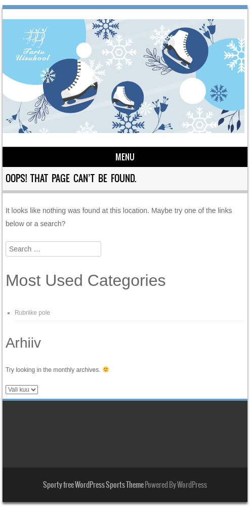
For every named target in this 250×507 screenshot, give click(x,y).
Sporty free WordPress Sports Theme (93, 484)
